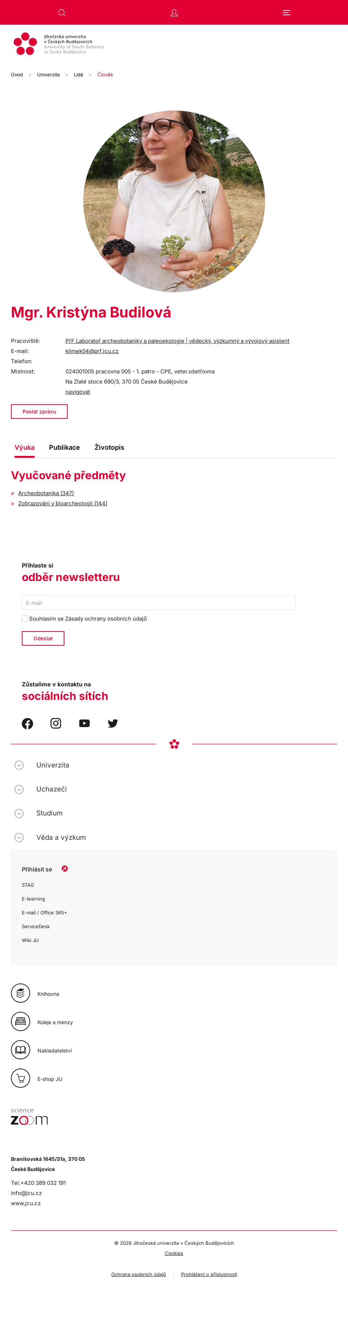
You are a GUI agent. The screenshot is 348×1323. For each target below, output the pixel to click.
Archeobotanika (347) (46, 493)
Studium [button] (49, 813)
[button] (62, 13)
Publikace (64, 447)
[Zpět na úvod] (174, 45)
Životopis (109, 447)
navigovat (77, 391)
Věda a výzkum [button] (61, 837)
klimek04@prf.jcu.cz (92, 351)
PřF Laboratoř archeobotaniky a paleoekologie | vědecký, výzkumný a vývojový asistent (177, 340)
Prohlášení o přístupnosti (209, 1274)
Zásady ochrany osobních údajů (106, 618)
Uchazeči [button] (51, 789)
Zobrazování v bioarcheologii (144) (62, 503)
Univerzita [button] (52, 765)
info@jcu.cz (26, 1193)
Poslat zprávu (39, 411)
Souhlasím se (84, 618)
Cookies (174, 1253)
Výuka (25, 447)
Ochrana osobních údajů (138, 1274)
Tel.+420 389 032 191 (38, 1182)
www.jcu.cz (26, 1203)
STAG (28, 885)
